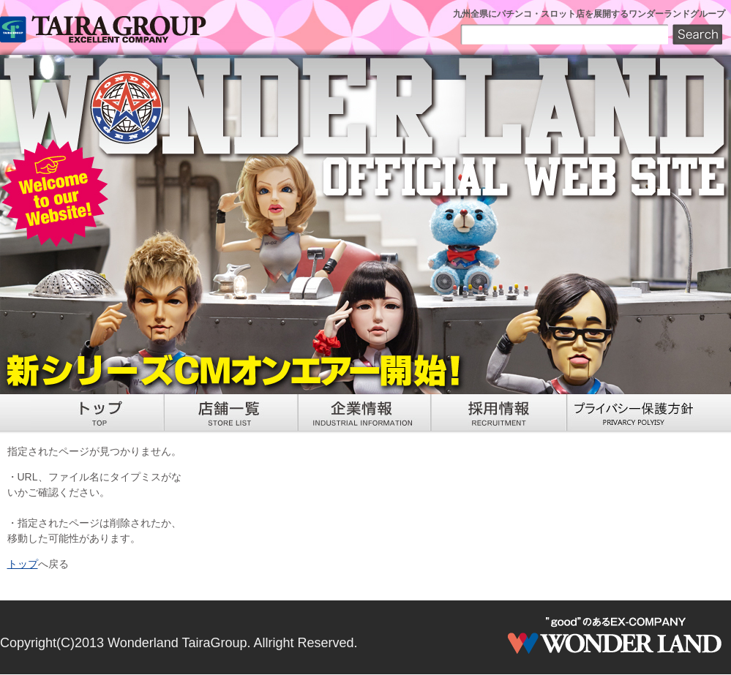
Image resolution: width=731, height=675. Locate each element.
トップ (22, 564)
